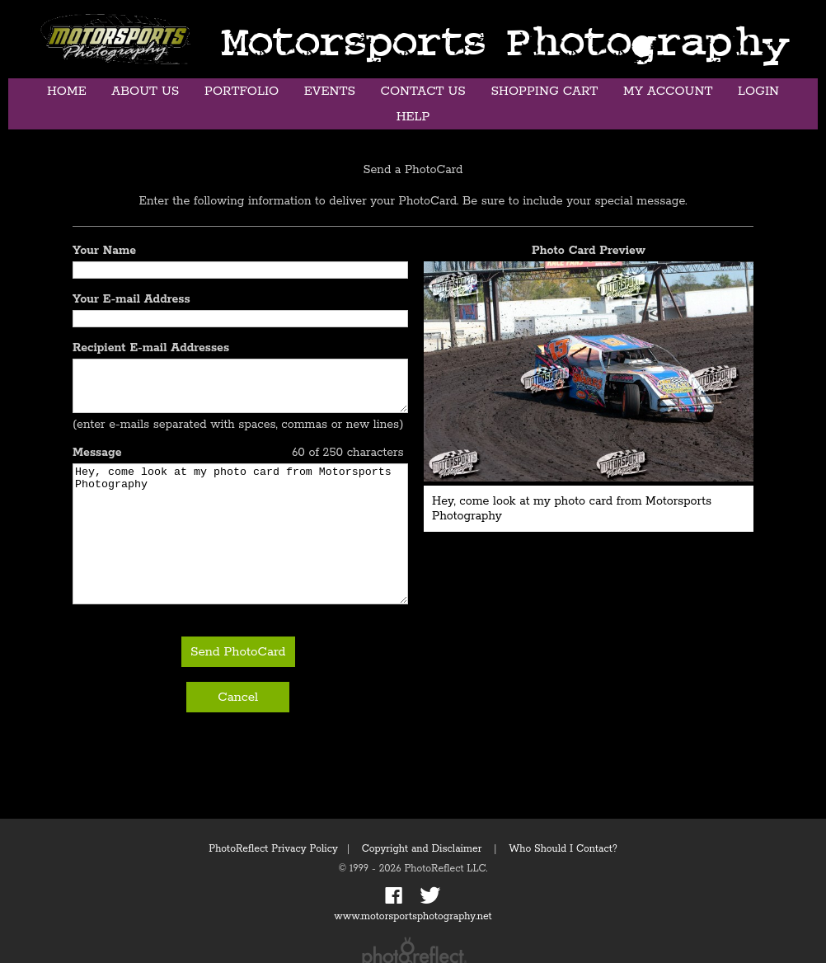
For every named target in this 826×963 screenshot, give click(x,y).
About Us (145, 91)
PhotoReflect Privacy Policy (273, 849)
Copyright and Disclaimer (423, 849)
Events (329, 91)
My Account (668, 91)
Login (758, 91)
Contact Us (423, 91)
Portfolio (241, 91)
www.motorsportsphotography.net (412, 916)
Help (413, 116)
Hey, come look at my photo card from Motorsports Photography (241, 557)
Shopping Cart (544, 91)
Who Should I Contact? (563, 849)
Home (67, 91)
